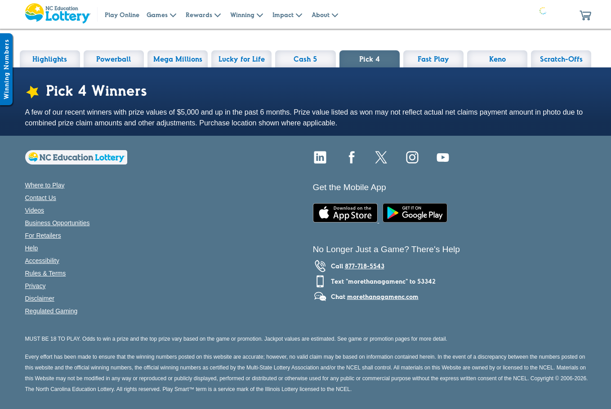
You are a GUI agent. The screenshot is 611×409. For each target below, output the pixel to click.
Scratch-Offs (561, 58)
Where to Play (45, 185)
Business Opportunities (57, 223)
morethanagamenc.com (383, 297)
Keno (497, 58)
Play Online (122, 15)
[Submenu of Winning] (259, 14)
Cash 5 (305, 58)
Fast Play (433, 58)
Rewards (199, 15)
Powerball (113, 58)
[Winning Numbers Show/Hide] (6, 69)
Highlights (49, 58)
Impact (283, 15)
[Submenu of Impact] (299, 14)
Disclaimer (39, 298)
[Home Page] (58, 14)
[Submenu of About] (335, 14)
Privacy (35, 285)
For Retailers (43, 235)
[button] (585, 14)
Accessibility (42, 260)
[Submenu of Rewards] (217, 14)
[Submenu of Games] (173, 14)
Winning (242, 15)
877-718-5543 (364, 266)
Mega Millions (177, 58)
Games (157, 15)
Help (31, 248)
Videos (35, 210)
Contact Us (40, 197)
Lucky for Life (242, 58)
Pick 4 (369, 58)
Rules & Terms (45, 273)
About (321, 15)
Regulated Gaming (51, 311)
